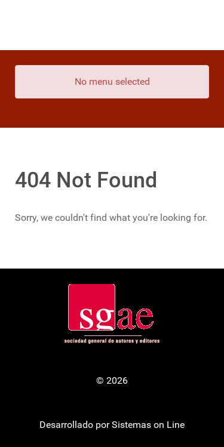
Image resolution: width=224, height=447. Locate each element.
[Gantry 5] (112, 25)
